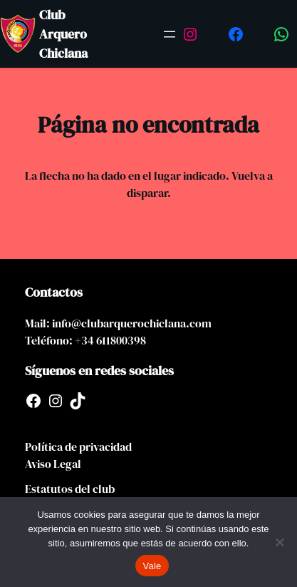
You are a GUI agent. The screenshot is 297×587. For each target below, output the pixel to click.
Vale (151, 566)
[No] (279, 542)
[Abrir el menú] (169, 34)
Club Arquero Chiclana (63, 34)
